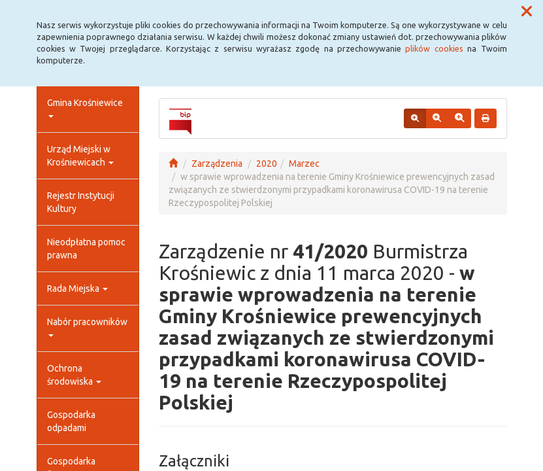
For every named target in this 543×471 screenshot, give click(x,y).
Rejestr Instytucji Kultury (80, 202)
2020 (266, 163)
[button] (526, 12)
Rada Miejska (77, 288)
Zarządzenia (216, 163)
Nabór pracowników (87, 327)
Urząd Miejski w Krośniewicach (80, 155)
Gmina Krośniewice (85, 107)
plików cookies (434, 48)
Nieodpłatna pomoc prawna (86, 248)
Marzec (304, 163)
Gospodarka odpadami (71, 421)
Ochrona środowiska (74, 375)
